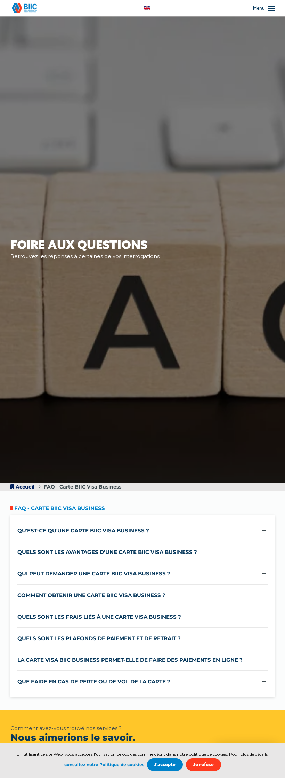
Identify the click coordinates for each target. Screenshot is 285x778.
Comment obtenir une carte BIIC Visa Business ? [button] (91, 595)
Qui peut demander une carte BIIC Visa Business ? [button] (93, 573)
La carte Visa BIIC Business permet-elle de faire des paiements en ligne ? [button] (130, 660)
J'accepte (165, 764)
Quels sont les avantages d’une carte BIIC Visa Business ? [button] (107, 552)
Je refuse (203, 764)
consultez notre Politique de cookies (104, 764)
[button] (264, 8)
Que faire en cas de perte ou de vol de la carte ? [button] (93, 681)
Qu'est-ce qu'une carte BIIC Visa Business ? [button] (83, 530)
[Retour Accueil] (25, 8)
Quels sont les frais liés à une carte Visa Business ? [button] (99, 616)
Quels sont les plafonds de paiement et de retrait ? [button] (99, 638)
